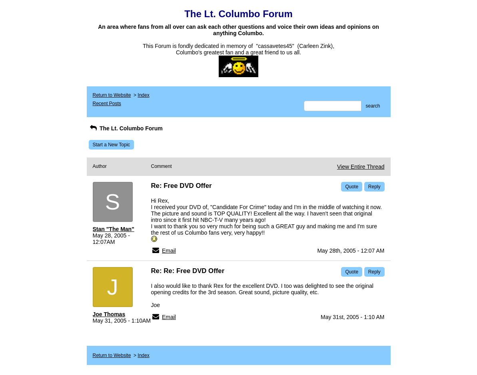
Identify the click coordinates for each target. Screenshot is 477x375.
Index (143, 95)
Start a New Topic (111, 145)
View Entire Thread (361, 167)
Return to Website (112, 95)
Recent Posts (107, 103)
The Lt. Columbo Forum (126, 128)
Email (169, 250)
